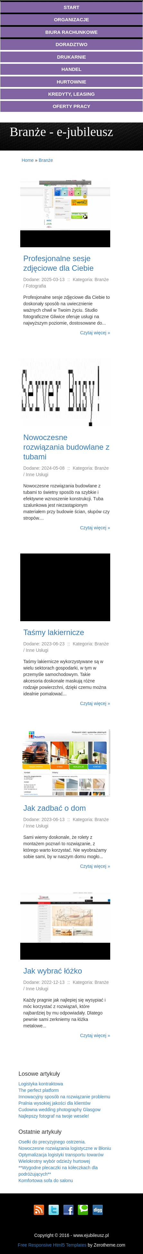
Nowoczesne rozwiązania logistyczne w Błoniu (65, 1148)
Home (28, 160)
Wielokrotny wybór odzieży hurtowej (54, 1161)
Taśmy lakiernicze (53, 632)
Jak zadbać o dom (54, 808)
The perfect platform (39, 1090)
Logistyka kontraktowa (41, 1083)
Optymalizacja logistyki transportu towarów (61, 1154)
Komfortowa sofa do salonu (46, 1180)
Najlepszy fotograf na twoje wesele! (54, 1116)
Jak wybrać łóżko (52, 970)
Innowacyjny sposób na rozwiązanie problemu (65, 1096)
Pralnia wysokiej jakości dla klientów (55, 1103)
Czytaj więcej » (95, 332)
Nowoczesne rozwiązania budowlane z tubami (66, 447)
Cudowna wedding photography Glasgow (60, 1109)
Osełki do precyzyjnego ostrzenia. (52, 1141)
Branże (46, 160)
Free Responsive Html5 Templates (52, 1245)
